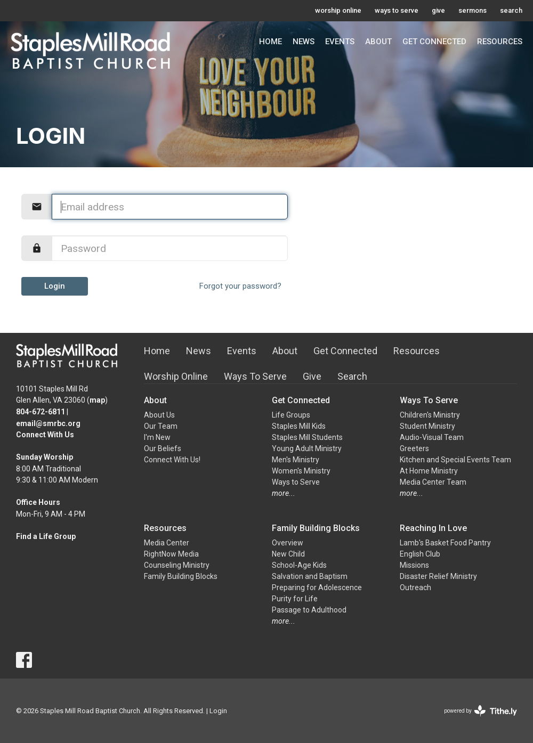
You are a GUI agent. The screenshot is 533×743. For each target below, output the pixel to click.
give (438, 10)
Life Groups (291, 415)
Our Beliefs (162, 448)
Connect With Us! (172, 459)
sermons (472, 10)
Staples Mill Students (307, 437)
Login (54, 286)
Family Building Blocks (180, 576)
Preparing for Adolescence (317, 587)
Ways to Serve (296, 482)
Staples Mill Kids (299, 426)
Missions (414, 565)
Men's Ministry (295, 459)
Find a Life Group (46, 536)
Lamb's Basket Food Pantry (445, 542)
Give (312, 376)
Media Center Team (433, 482)
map (97, 400)
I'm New (157, 437)
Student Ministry (427, 426)
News (303, 41)
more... (283, 493)
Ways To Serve (255, 376)
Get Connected (434, 41)
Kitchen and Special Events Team (455, 459)
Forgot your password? (240, 286)
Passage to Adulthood (309, 610)
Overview (287, 542)
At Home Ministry (429, 471)
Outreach (415, 587)
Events (339, 41)
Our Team (160, 426)
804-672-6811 (40, 411)
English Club (420, 554)
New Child (288, 554)
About (378, 41)
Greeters (414, 448)
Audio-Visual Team (432, 437)
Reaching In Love (433, 528)
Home (270, 41)
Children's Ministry (430, 415)
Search (352, 376)
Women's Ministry (301, 471)
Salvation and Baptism (310, 576)
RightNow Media (171, 554)
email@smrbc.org (48, 423)
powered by (480, 710)
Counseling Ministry (176, 565)
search (511, 10)
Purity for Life (295, 598)
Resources (499, 41)
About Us (159, 415)
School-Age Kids (299, 565)
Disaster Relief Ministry (438, 576)
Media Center (166, 542)
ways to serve (396, 10)
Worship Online (176, 376)
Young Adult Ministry (307, 448)
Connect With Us (45, 434)
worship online (338, 10)
